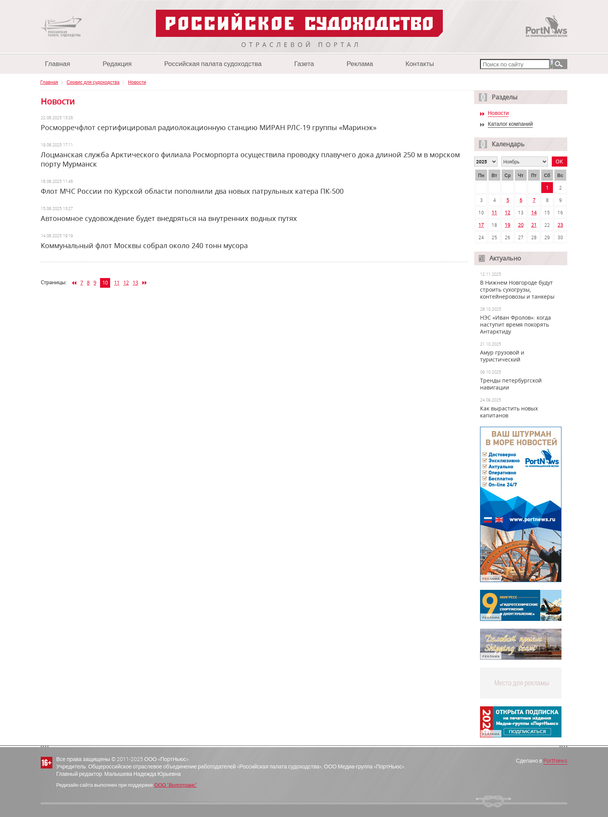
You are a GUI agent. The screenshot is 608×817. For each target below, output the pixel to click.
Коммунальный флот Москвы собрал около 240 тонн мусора (144, 245)
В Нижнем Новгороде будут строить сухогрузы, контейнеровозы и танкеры (517, 289)
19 (507, 225)
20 (520, 225)
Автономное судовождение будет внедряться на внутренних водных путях (169, 218)
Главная (57, 63)
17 (481, 225)
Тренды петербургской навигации (511, 384)
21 (534, 225)
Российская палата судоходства (213, 63)
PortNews (555, 760)
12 (126, 282)
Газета (304, 63)
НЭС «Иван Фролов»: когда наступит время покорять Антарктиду (515, 324)
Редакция (117, 63)
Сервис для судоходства (93, 82)
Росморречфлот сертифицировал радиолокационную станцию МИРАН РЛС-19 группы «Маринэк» (209, 127)
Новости (137, 82)
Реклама (360, 63)
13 (135, 282)
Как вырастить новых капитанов (509, 412)
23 (560, 225)
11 (116, 282)
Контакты (420, 63)
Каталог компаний (510, 124)
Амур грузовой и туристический (502, 356)
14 (534, 212)
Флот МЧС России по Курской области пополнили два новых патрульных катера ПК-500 (192, 191)
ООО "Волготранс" (175, 784)
